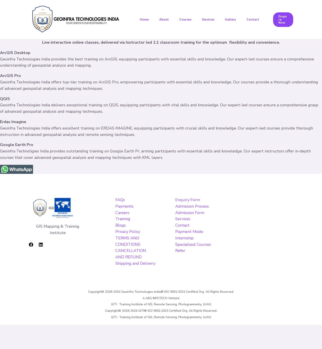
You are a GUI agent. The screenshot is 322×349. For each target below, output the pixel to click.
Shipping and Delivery (135, 263)
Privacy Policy (127, 231)
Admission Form (189, 212)
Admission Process (192, 206)
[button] (283, 19)
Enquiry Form (187, 200)
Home (144, 19)
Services (208, 19)
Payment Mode (189, 231)
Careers (122, 212)
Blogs (120, 225)
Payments (124, 206)
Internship (184, 238)
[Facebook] (31, 244)
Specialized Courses (193, 244)
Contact (252, 19)
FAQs (120, 200)
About (164, 19)
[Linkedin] (41, 244)
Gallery (230, 19)
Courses (185, 19)
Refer (180, 250)
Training (122, 218)
